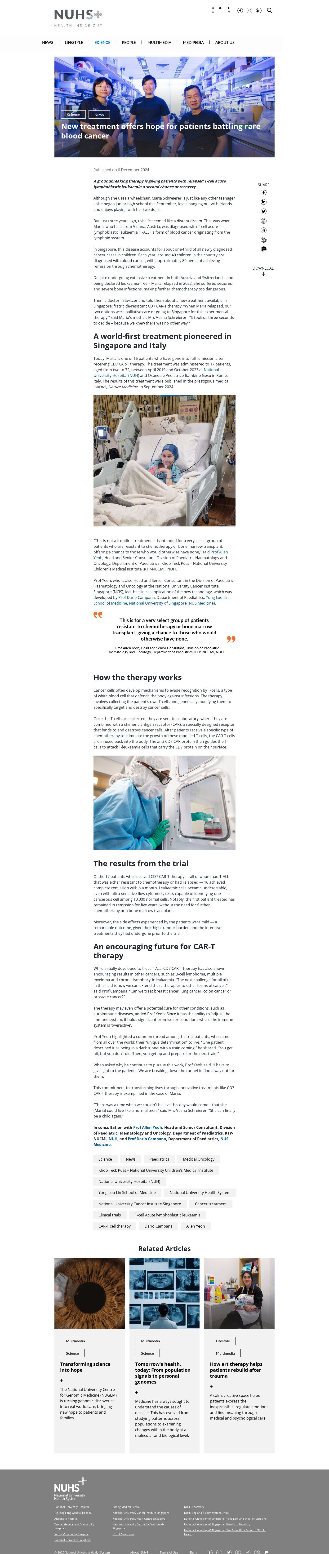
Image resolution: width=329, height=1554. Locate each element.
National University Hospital (70, 1501)
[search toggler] (270, 12)
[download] (263, 269)
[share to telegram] (264, 224)
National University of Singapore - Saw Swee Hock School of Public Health (217, 1522)
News (131, 1153)
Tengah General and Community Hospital (77, 1517)
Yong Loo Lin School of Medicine (127, 1186)
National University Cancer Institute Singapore (139, 1198)
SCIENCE (126, 43)
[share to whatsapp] (264, 215)
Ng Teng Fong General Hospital (71, 1506)
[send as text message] (264, 243)
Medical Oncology (198, 1153)
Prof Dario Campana (136, 591)
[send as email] (264, 234)
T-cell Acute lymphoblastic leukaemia (167, 1209)
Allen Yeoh (195, 1220)
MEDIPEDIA (216, 43)
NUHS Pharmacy (185, 1501)
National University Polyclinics (71, 1528)
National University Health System (200, 1186)
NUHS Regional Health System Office (196, 1506)
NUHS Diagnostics (119, 1522)
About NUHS (138, 1540)
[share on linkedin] (264, 196)
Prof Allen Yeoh (147, 1121)
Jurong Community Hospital (69, 1522)
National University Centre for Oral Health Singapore (139, 1517)
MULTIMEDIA (183, 43)
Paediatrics (159, 1153)
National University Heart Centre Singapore (133, 1512)
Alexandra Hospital (65, 1512)
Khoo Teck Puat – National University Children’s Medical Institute (155, 1164)
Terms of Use (167, 1540)
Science (105, 1153)
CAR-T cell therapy (114, 1220)
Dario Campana (159, 1220)
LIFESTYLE (97, 43)
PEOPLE (152, 43)
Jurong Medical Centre (121, 1501)
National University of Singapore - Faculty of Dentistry (206, 1517)
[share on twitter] (264, 206)
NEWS (71, 43)
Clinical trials (109, 1209)
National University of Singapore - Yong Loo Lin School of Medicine (213, 1512)
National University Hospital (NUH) (129, 1175)
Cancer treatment (211, 1198)
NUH (113, 1133)
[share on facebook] (264, 187)
